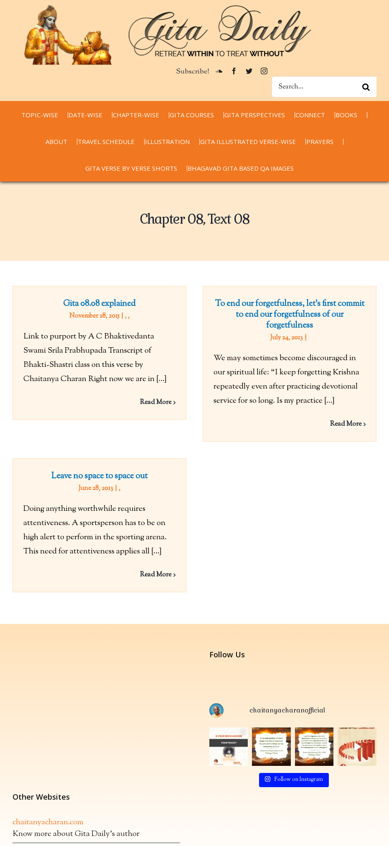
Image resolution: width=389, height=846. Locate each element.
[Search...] (324, 86)
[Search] (366, 86)
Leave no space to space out (118, 463)
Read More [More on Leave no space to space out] (174, 562)
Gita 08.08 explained (99, 304)
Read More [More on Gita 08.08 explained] (155, 402)
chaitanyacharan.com (48, 769)
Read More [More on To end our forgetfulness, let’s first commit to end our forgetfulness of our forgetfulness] (341, 424)
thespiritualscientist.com (54, 798)
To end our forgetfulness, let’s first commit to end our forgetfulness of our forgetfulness (285, 315)
